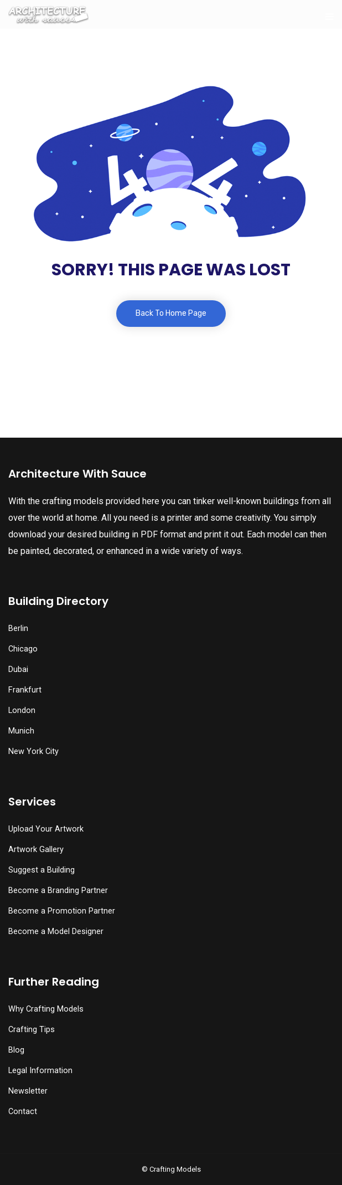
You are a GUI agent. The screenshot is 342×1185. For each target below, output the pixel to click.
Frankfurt (25, 690)
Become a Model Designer (55, 931)
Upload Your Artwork (46, 829)
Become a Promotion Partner (61, 911)
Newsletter (28, 1091)
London (21, 710)
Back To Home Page (171, 313)
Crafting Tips (31, 1029)
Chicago (23, 649)
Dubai (18, 669)
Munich (21, 731)
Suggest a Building (41, 870)
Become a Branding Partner (58, 890)
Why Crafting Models (46, 1009)
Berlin (18, 628)
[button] (34, 1154)
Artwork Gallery (36, 849)
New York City (33, 751)
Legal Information (40, 1070)
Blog (16, 1050)
